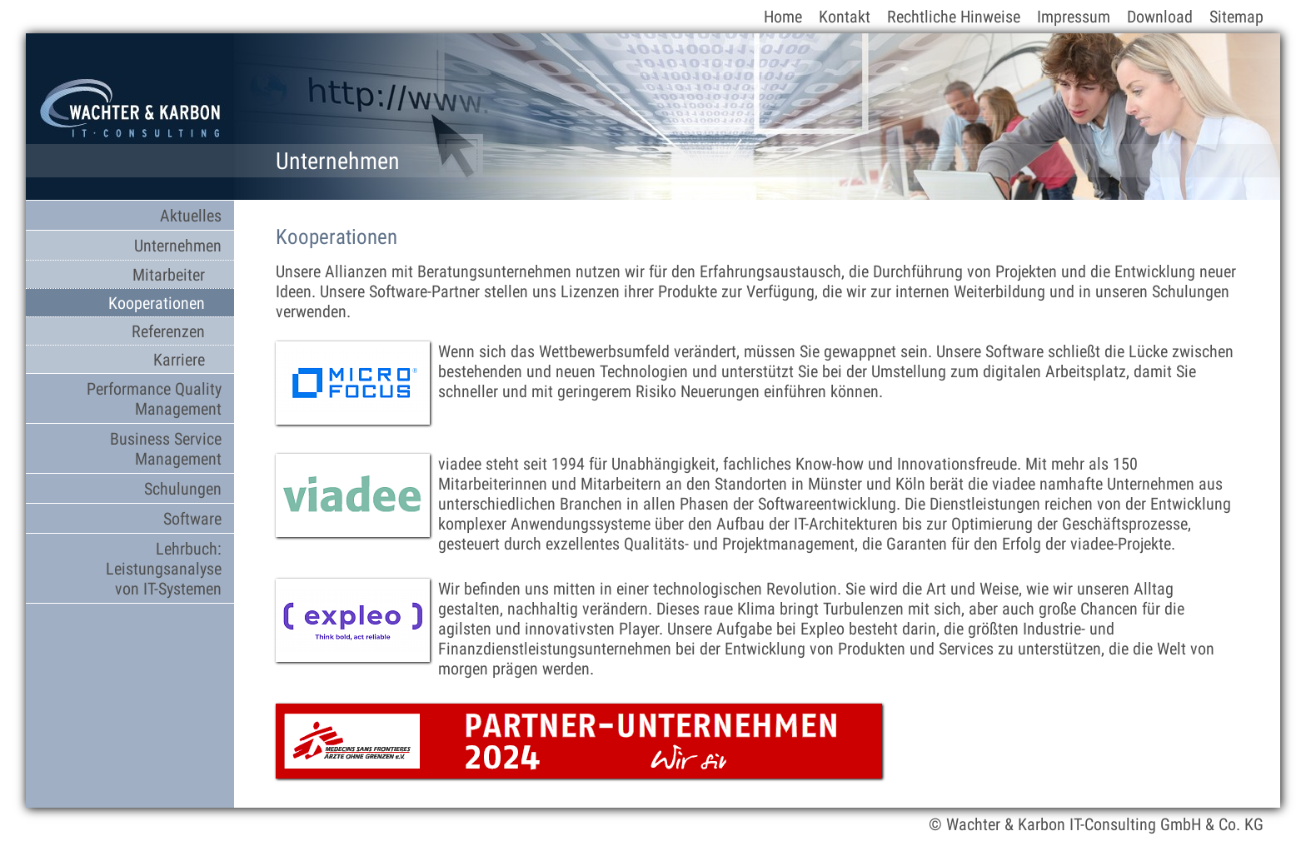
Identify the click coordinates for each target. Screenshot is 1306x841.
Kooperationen (156, 303)
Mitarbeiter (168, 275)
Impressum (1073, 17)
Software (192, 519)
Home (783, 17)
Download (1160, 17)
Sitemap (1236, 17)
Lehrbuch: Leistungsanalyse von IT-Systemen (164, 569)
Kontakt (844, 17)
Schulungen (183, 489)
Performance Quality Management (154, 399)
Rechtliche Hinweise (953, 17)
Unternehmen (178, 246)
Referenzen (168, 331)
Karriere (179, 360)
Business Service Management (166, 449)
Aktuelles (191, 216)
